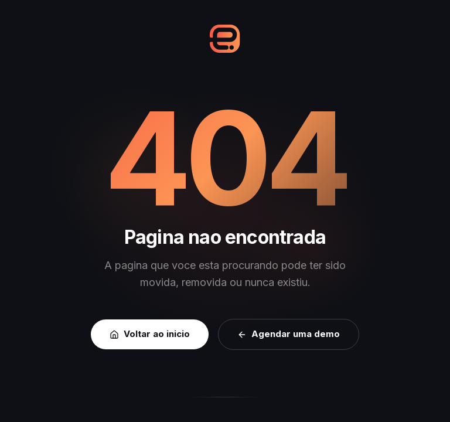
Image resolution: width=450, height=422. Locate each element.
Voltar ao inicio (150, 333)
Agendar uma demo (288, 333)
